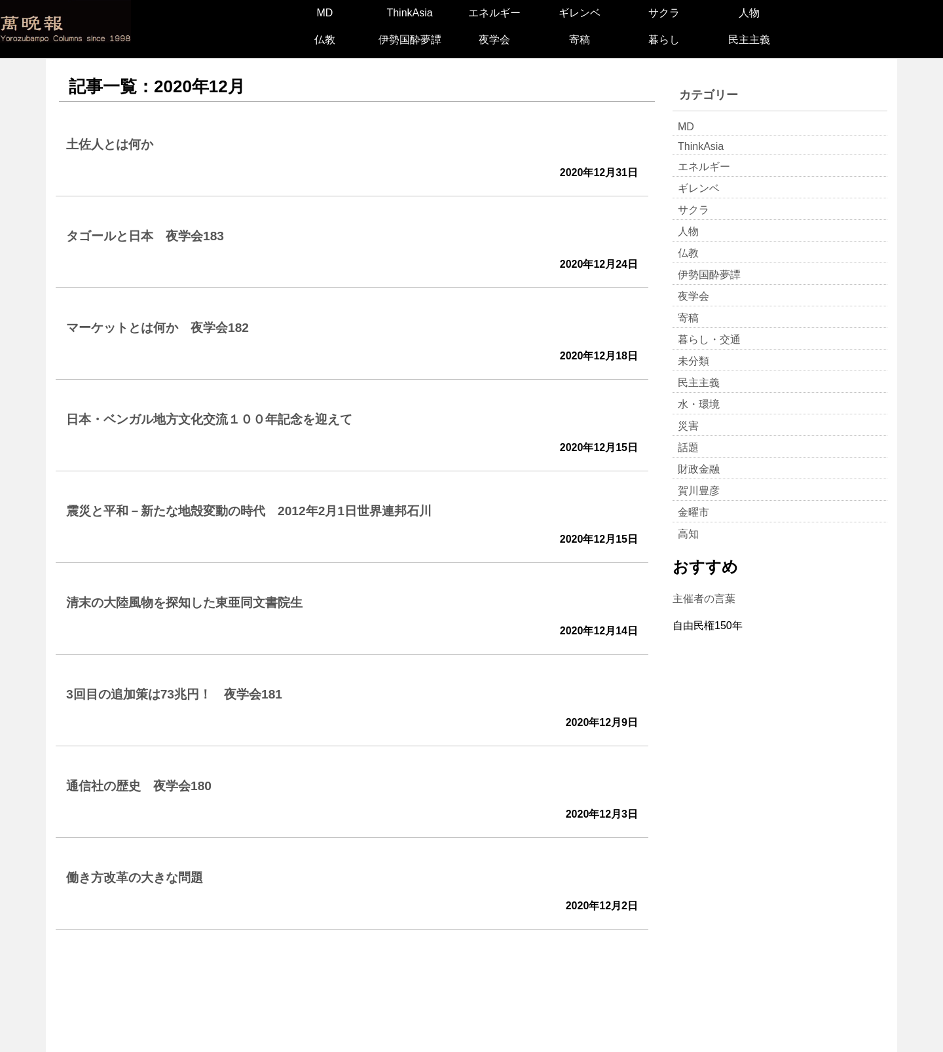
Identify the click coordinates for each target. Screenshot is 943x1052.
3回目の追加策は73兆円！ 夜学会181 (174, 694)
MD (324, 12)
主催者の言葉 (704, 598)
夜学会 (494, 39)
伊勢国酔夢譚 (410, 39)
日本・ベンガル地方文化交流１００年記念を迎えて (209, 419)
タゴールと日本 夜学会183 (145, 236)
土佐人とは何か (109, 144)
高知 (688, 533)
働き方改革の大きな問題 (134, 877)
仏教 (324, 39)
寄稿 (579, 39)
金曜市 (693, 512)
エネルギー (494, 12)
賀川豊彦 (699, 490)
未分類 (693, 361)
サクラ (664, 12)
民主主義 (749, 39)
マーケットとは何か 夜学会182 (157, 328)
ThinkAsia (409, 12)
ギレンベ (580, 12)
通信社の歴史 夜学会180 (139, 786)
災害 (688, 425)
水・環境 (699, 404)
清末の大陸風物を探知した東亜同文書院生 (184, 602)
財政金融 (699, 469)
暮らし (664, 39)
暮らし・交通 (709, 339)
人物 (749, 12)
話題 (688, 447)
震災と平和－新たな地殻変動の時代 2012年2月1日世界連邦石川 (249, 511)
